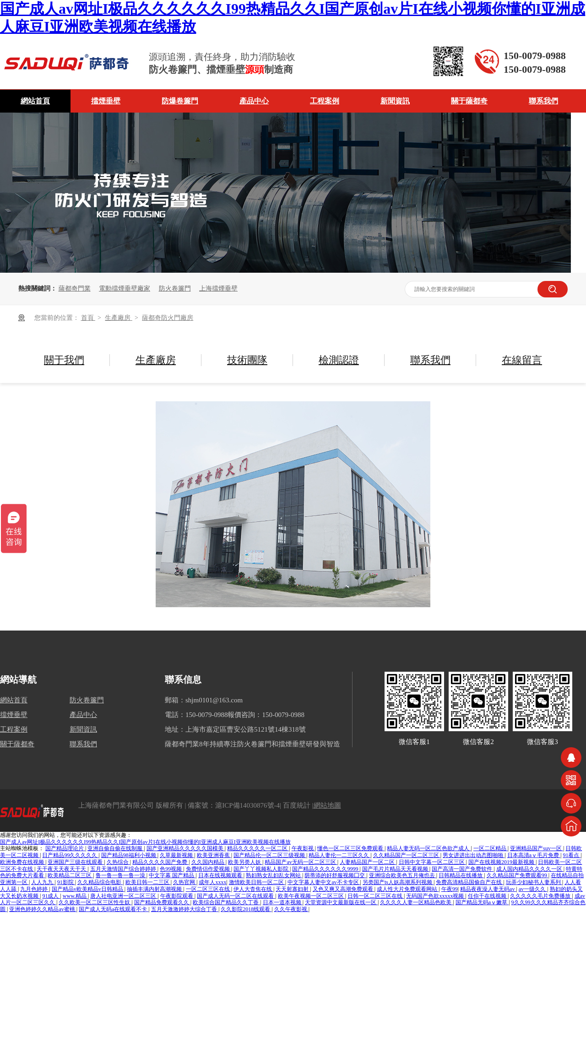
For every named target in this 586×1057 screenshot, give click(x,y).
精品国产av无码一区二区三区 (301, 862)
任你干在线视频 (488, 896)
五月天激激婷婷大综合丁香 (184, 909)
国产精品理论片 (65, 848)
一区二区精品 (490, 848)
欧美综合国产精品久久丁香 (226, 902)
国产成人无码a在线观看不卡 (113, 909)
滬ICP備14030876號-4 (247, 805)
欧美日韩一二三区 (148, 882)
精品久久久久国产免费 (160, 862)
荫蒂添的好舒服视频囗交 (335, 875)
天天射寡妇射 (293, 889)
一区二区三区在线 (208, 889)
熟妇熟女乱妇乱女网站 (274, 875)
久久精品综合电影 (100, 882)
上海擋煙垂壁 (218, 288)
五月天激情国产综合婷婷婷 (123, 869)
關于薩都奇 (469, 101)
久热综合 (118, 862)
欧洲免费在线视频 (22, 862)
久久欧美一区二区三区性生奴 (95, 902)
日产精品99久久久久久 (70, 855)
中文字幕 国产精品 (172, 875)
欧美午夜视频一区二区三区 (311, 896)
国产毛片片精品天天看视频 (395, 869)
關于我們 (64, 360)
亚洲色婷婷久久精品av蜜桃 (42, 909)
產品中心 (254, 101)
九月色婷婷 (34, 889)
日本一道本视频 (283, 902)
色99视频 (171, 869)
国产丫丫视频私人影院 (261, 869)
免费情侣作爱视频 (208, 869)
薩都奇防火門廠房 (167, 317)
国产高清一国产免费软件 (463, 869)
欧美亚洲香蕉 (214, 855)
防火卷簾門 (175, 288)
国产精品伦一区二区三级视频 (269, 855)
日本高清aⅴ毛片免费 (533, 855)
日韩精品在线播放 (461, 875)
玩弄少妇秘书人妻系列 (534, 882)
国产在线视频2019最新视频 (502, 862)
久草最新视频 (177, 855)
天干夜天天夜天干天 (62, 869)
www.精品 (75, 896)
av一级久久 (533, 889)
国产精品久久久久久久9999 (325, 869)
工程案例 (324, 101)
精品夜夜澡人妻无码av (488, 889)
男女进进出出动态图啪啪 (474, 855)
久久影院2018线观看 (246, 909)
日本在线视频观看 (221, 875)
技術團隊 (247, 360)
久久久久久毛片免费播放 (541, 896)
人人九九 (42, 882)
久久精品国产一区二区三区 (406, 855)
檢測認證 (339, 360)
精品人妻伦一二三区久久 (339, 855)
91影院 (66, 882)
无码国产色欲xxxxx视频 (435, 896)
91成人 (51, 896)
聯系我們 (543, 101)
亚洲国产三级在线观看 (76, 862)
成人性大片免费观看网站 (408, 889)
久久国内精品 (208, 862)
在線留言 (522, 360)
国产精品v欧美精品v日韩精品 (88, 889)
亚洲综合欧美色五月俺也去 (402, 875)
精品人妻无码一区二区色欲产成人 (429, 848)
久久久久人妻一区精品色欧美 (416, 902)
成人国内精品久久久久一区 (530, 869)
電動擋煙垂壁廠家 (124, 288)
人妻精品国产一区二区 (368, 862)
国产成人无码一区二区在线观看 (236, 896)
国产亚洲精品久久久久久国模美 (185, 848)
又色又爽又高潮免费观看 (343, 889)
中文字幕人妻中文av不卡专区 (324, 882)
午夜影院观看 (177, 896)
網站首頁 (35, 101)
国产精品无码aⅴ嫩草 (482, 902)
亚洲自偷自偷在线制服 (115, 848)
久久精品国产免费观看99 (517, 875)
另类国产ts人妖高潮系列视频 (398, 882)
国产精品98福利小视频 (129, 855)
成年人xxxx (212, 882)
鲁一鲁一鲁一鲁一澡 (121, 875)
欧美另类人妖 (245, 862)
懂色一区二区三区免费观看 (351, 848)
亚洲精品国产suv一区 (536, 848)
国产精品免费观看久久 (162, 902)
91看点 (572, 855)
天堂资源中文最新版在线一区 (341, 902)
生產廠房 (118, 317)
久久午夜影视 (291, 909)
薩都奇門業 (75, 288)
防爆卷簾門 (180, 101)
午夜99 (449, 889)
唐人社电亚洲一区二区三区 (123, 896)
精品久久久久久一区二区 (258, 848)
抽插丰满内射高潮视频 (155, 889)
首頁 (88, 317)
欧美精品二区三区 (70, 875)
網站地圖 (327, 805)
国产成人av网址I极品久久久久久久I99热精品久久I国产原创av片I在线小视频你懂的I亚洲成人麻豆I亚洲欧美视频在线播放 (145, 842)
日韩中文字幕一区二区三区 (432, 862)
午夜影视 (303, 848)
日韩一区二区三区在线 (375, 896)
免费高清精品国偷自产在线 (469, 882)
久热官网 (184, 882)
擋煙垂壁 (105, 101)
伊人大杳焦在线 (253, 889)
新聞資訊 (395, 101)
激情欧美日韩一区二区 (257, 882)
